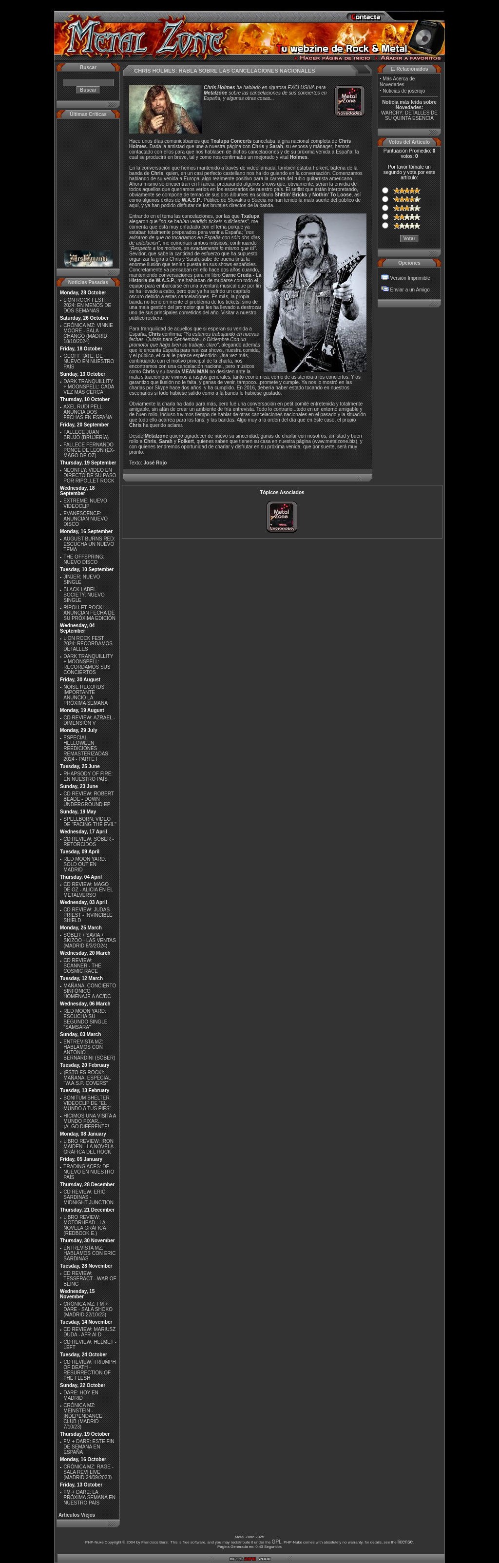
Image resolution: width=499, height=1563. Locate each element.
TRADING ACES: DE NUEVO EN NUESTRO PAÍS (88, 1172)
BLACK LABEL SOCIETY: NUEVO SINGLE (83, 595)
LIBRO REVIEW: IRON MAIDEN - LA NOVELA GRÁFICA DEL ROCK (88, 1146)
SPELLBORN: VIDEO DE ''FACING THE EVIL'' (89, 821)
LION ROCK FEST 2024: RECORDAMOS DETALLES (88, 644)
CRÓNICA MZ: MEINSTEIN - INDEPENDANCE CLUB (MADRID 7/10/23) (82, 1416)
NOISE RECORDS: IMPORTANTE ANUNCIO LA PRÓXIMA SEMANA (85, 695)
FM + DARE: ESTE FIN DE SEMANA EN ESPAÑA (88, 1447)
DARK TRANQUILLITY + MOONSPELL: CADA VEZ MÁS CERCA (88, 387)
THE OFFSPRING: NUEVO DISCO (83, 559)
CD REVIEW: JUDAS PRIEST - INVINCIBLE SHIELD (87, 915)
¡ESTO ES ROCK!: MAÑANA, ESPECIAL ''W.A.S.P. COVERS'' (87, 1078)
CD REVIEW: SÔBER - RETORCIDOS (88, 841)
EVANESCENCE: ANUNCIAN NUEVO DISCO (85, 519)
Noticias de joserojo (404, 91)
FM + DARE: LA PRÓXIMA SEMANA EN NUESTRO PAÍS (89, 1497)
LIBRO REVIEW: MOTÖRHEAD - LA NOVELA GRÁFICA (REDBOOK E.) (84, 1225)
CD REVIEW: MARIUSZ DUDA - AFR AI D (89, 1332)
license (405, 1541)
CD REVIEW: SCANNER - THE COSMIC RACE (82, 966)
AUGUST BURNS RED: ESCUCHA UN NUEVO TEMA (89, 544)
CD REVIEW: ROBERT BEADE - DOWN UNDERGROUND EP (88, 799)
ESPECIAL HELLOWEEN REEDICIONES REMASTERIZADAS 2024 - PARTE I (85, 748)
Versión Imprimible (410, 278)
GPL (277, 1541)
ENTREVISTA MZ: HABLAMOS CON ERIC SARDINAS (89, 1253)
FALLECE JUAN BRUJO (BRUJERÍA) (86, 434)
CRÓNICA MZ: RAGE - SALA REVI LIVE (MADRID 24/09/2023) (88, 1472)
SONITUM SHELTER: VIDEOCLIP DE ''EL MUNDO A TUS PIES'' (87, 1103)
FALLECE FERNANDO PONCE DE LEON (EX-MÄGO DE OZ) (89, 450)
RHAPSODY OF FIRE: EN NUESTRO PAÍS (88, 776)
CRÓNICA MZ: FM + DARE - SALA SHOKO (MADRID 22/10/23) (88, 1309)
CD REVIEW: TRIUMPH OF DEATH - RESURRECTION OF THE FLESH (89, 1370)
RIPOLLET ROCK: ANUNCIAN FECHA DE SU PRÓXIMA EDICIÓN (89, 613)
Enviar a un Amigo (410, 289)
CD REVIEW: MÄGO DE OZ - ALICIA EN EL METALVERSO (88, 890)
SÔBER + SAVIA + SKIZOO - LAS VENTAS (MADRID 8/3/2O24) (89, 940)
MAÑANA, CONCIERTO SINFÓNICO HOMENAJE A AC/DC (89, 991)
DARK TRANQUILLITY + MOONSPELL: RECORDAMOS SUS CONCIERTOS (88, 664)
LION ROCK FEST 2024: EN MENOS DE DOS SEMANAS (87, 305)
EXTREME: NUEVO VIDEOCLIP (85, 503)
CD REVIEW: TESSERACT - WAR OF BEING (89, 1279)
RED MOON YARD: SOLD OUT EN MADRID (84, 864)
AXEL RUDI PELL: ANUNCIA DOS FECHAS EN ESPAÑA (87, 412)
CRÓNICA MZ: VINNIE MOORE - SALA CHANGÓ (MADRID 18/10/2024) (88, 333)
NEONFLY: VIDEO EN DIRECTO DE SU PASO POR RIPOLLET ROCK (89, 475)
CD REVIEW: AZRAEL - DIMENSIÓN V (89, 720)
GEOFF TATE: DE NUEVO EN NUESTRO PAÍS (88, 361)
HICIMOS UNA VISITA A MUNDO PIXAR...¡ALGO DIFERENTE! (89, 1121)
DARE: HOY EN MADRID (80, 1395)
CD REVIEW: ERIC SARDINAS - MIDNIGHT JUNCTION (88, 1197)
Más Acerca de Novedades (397, 81)
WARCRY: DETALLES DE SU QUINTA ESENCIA (409, 115)
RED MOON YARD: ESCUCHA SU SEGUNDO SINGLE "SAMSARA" (85, 1019)
